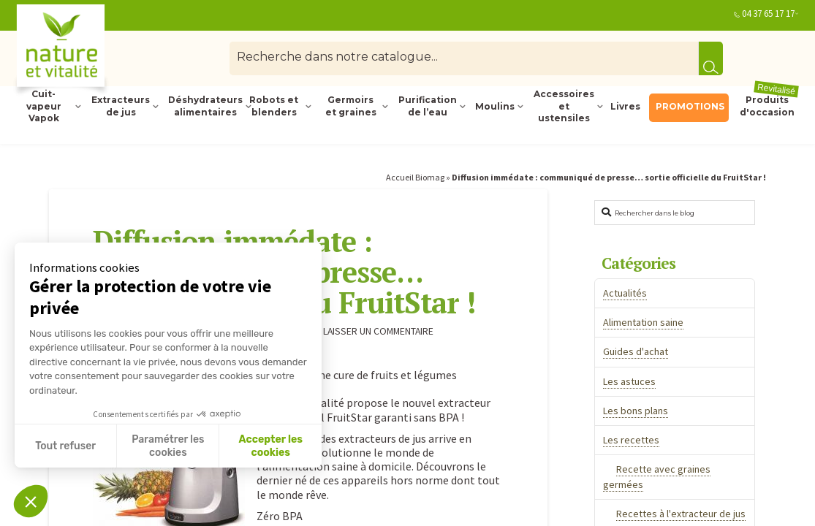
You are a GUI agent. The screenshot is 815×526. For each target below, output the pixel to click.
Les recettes (631, 439)
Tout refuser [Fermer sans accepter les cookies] (65, 446)
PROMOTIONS (690, 106)
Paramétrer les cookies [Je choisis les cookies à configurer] (168, 446)
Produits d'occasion (769, 106)
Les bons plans (635, 410)
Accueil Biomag (415, 177)
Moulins (495, 106)
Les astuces (629, 381)
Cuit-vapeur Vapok (43, 107)
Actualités (625, 293)
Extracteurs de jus (120, 106)
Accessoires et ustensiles (564, 107)
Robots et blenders (273, 106)
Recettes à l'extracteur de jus (681, 513)
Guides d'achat (635, 351)
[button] (30, 501)
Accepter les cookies (270, 446)
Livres (625, 106)
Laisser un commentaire (371, 331)
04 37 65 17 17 (768, 13)
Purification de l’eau (427, 106)
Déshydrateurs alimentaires (204, 106)
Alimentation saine (643, 322)
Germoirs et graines (350, 106)
